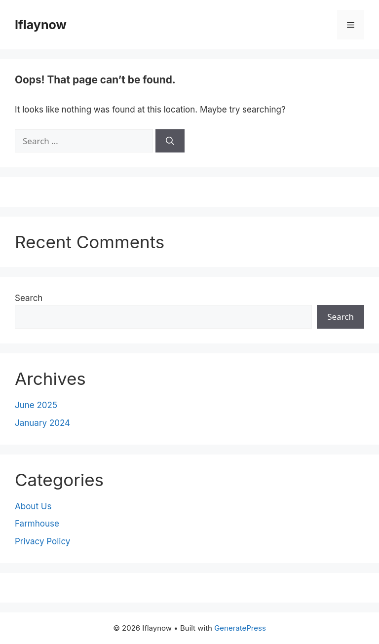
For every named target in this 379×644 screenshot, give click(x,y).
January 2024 (42, 423)
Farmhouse (37, 524)
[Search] (170, 141)
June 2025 (36, 405)
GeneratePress (240, 628)
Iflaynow (41, 24)
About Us (33, 506)
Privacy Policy (42, 541)
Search (28, 298)
